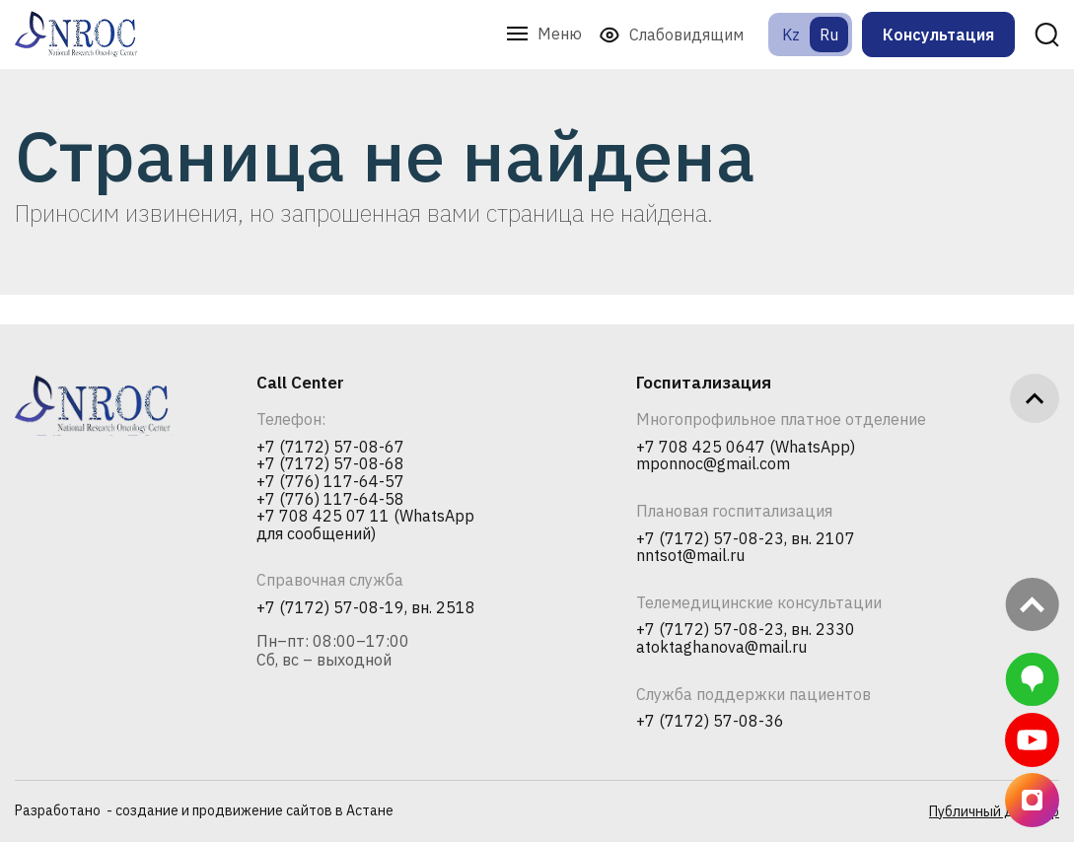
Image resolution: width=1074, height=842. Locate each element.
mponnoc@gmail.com (713, 464)
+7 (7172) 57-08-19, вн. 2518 (365, 608)
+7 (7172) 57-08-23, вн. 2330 (745, 630)
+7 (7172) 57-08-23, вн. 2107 (745, 539)
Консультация (938, 34)
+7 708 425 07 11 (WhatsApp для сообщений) (365, 525)
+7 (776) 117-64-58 (330, 500)
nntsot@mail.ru (690, 556)
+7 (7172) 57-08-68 (330, 464)
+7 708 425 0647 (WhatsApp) (745, 447)
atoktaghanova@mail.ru (721, 648)
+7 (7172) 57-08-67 (330, 447)
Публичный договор (994, 811)
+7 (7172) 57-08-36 (710, 722)
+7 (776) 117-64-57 (330, 482)
